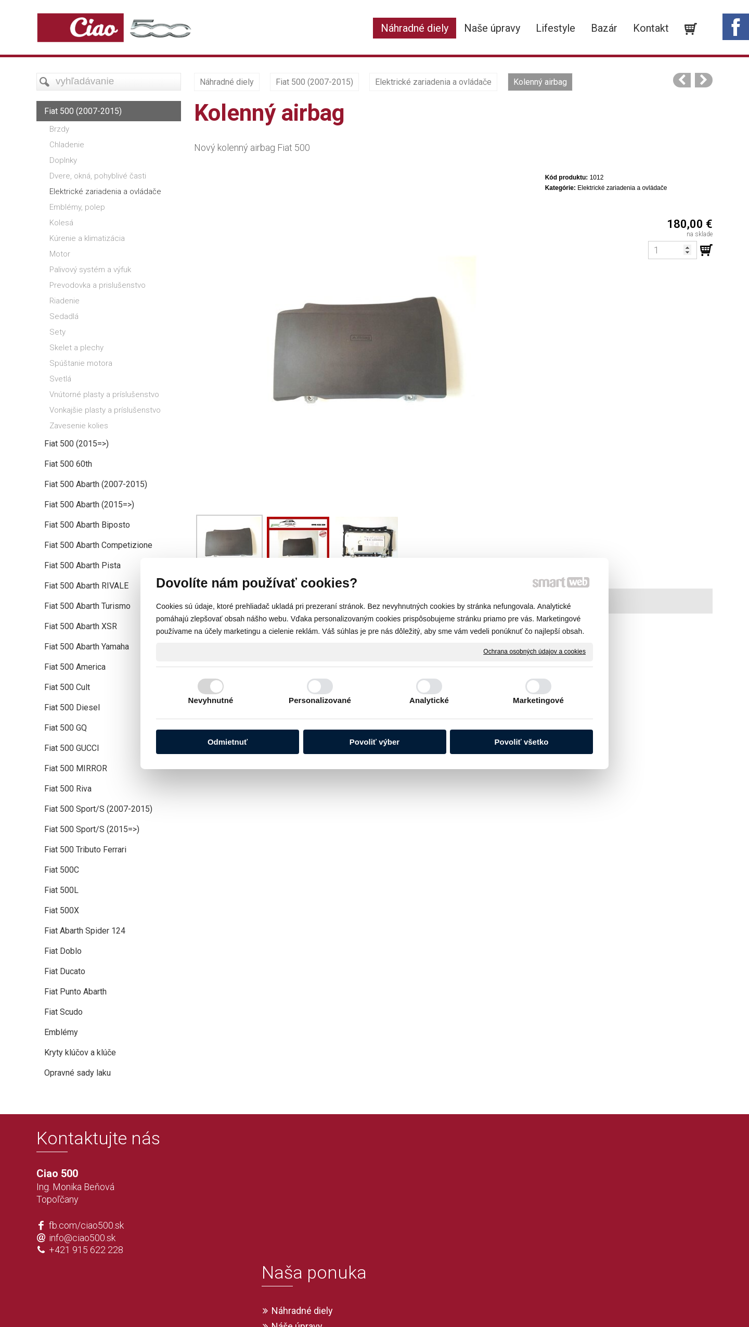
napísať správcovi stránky (344, 1302)
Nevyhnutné (211, 700)
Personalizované (320, 700)
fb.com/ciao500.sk (86, 1225)
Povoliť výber (374, 741)
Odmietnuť (228, 741)
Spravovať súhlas (528, 1302)
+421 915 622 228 (86, 1249)
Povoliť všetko (522, 741)
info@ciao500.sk (82, 1237)
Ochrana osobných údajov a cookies (534, 651)
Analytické (429, 700)
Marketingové (538, 700)
